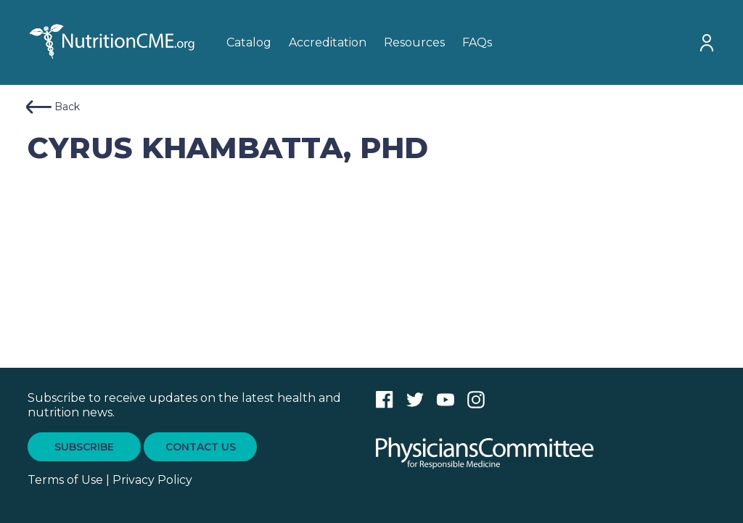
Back (53, 107)
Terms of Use (65, 480)
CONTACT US (200, 446)
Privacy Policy (152, 480)
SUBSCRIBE (84, 446)
